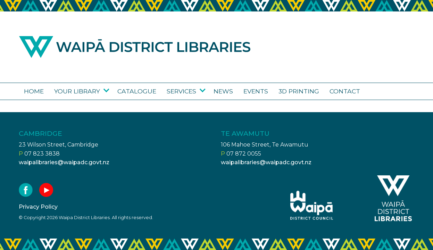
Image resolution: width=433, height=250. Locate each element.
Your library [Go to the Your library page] (77, 91)
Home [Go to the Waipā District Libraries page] (34, 91)
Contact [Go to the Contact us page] (345, 91)
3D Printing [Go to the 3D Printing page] (298, 91)
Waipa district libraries (135, 47)
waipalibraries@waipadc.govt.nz (64, 162)
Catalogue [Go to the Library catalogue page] (136, 91)
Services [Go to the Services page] (181, 91)
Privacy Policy (38, 206)
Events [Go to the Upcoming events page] (255, 91)
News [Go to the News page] (223, 91)
